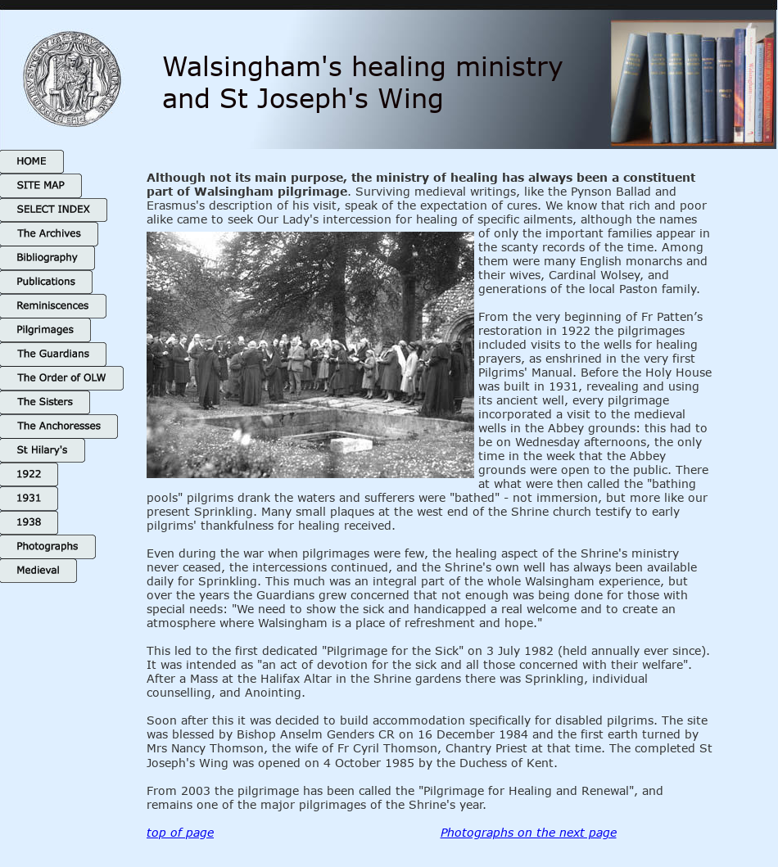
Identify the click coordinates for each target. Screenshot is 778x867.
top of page (180, 832)
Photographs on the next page (529, 832)
